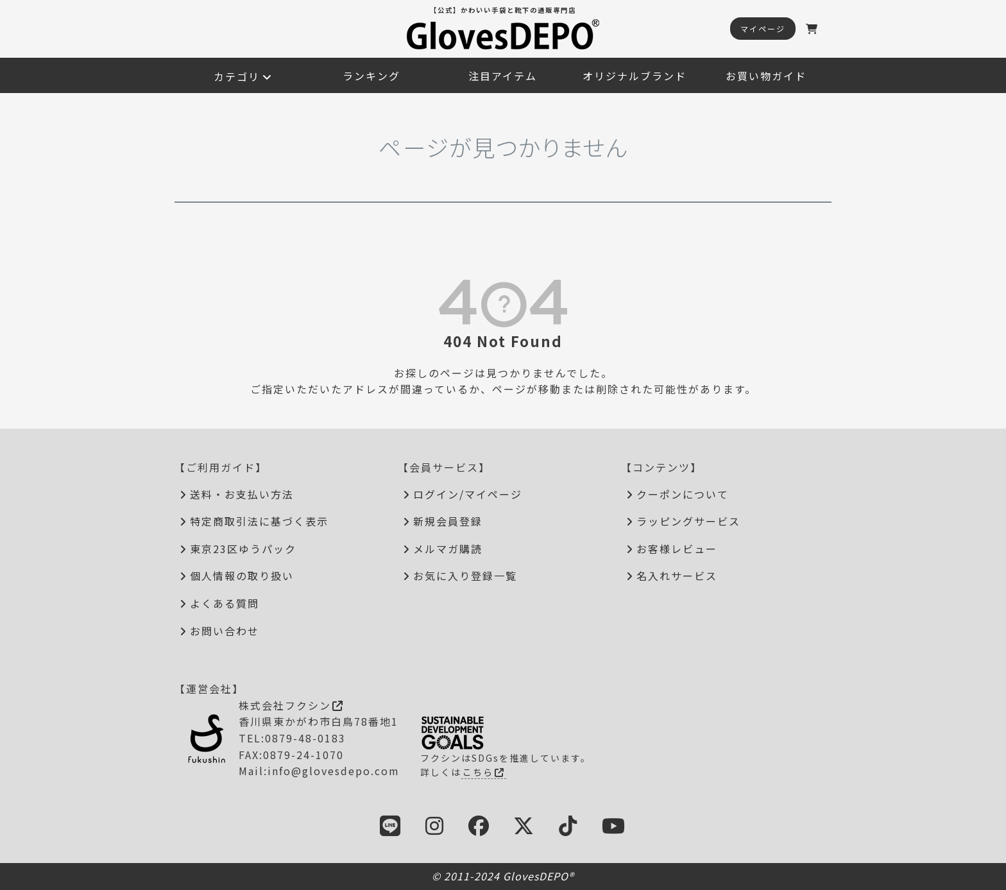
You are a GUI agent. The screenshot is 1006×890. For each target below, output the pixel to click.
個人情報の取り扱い (242, 575)
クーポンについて (682, 494)
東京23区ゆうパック (243, 548)
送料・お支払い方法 (242, 494)
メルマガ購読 (447, 548)
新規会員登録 (447, 521)
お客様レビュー (676, 548)
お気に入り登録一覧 (465, 575)
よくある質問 (224, 603)
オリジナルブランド (634, 75)
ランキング (371, 75)
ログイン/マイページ (467, 494)
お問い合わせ (224, 630)
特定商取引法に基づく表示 (259, 521)
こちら (484, 772)
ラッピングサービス (688, 521)
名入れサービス (676, 575)
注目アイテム (502, 75)
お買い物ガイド (766, 75)
